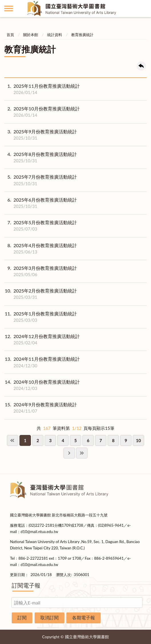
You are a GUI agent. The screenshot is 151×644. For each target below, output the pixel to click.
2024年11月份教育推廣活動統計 (42, 362)
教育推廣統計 (82, 34)
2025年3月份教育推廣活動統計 (40, 271)
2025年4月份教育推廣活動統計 (40, 248)
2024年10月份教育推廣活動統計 (42, 385)
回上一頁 (141, 66)
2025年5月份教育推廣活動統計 (40, 225)
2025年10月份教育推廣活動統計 (42, 111)
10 (138, 440)
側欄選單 (8, 8)
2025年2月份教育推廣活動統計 (40, 293)
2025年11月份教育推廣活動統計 (42, 89)
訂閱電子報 (26, 585)
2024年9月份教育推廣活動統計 (40, 407)
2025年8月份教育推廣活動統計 (40, 157)
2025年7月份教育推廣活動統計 (40, 180)
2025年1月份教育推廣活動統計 (40, 316)
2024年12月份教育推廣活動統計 (42, 339)
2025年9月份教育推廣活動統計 (40, 134)
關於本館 (30, 34)
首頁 (10, 34)
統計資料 (54, 34)
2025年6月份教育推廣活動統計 (40, 203)
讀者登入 (142, 8)
